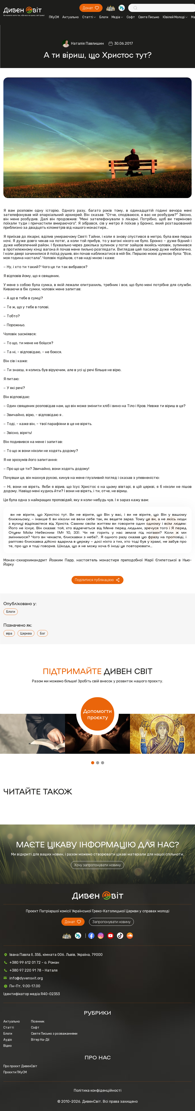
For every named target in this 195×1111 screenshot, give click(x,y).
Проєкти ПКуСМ (15, 1072)
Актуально (70, 17)
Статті (89, 17)
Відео (7, 1046)
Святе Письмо (148, 17)
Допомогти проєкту (97, 714)
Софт (131, 17)
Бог (42, 633)
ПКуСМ (54, 17)
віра (9, 633)
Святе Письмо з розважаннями (54, 1034)
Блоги (103, 17)
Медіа (117, 17)
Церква (26, 633)
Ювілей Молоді (175, 17)
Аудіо (7, 1040)
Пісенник (37, 1021)
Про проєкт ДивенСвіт (20, 1066)
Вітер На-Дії (40, 1040)
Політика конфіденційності (97, 1090)
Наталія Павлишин (87, 43)
